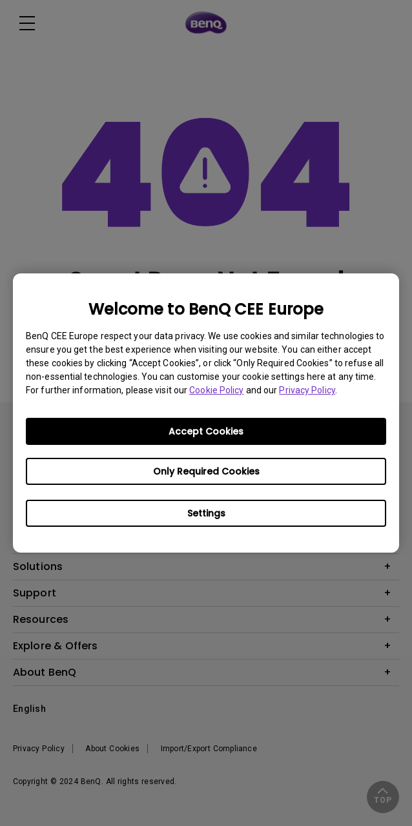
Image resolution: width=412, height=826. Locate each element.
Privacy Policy (307, 390)
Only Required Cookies (206, 471)
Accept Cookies (206, 431)
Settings (206, 513)
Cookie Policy (216, 390)
